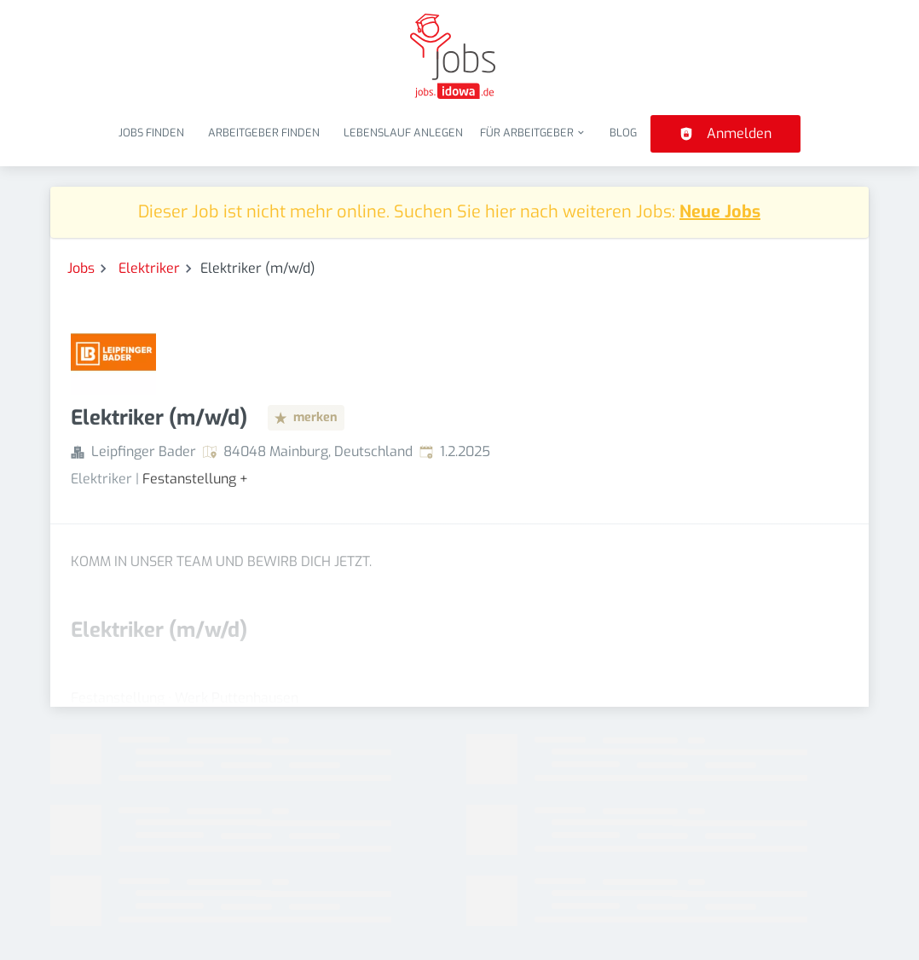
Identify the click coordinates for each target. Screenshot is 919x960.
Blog (623, 132)
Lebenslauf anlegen (403, 132)
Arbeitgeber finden (264, 132)
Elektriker (149, 268)
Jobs (81, 268)
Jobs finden (151, 132)
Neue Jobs (719, 211)
